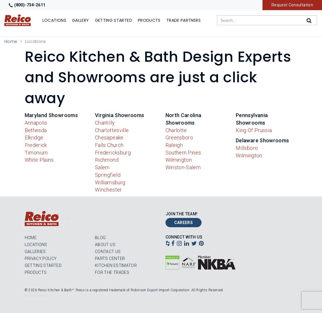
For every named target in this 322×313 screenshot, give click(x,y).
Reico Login (36, 295)
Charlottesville (112, 130)
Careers (183, 222)
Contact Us (108, 251)
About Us (105, 244)
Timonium (36, 153)
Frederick (36, 145)
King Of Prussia (254, 130)
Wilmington (179, 160)
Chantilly (105, 123)
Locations (36, 244)
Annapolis (36, 123)
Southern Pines (183, 153)
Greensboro (179, 137)
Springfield (107, 175)
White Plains (39, 160)
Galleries (35, 251)
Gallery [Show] (80, 20)
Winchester (108, 190)
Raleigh (174, 145)
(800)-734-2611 (27, 5)
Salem (102, 167)
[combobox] (267, 20)
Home (10, 41)
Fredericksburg (113, 153)
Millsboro (247, 148)
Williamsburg (110, 182)
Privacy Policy (41, 258)
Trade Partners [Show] (183, 20)
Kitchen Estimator (116, 265)
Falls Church (109, 145)
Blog (100, 237)
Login (65, 218)
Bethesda (36, 130)
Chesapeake (109, 137)
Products (36, 272)
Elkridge (34, 137)
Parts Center (110, 258)
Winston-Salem (183, 167)
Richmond (106, 160)
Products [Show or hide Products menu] (149, 20)
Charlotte (176, 130)
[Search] (309, 20)
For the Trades (112, 272)
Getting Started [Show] (113, 20)
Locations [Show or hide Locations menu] (54, 20)
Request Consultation (292, 5)
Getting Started (43, 265)
